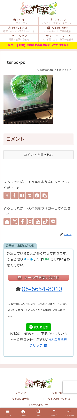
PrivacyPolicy (38, 405)
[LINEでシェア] (29, 195)
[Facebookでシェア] (14, 195)
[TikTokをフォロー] (45, 221)
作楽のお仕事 (20, 399)
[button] (44, 195)
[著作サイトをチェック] (6, 221)
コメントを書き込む (38, 154)
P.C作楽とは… (57, 393)
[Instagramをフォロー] (29, 221)
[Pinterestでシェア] (36, 195)
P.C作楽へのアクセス (57, 399)
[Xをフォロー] (14, 221)
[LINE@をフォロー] (52, 221)
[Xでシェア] (6, 195)
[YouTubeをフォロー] (37, 221)
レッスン (20, 393)
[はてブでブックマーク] (21, 195)
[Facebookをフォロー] (22, 221)
